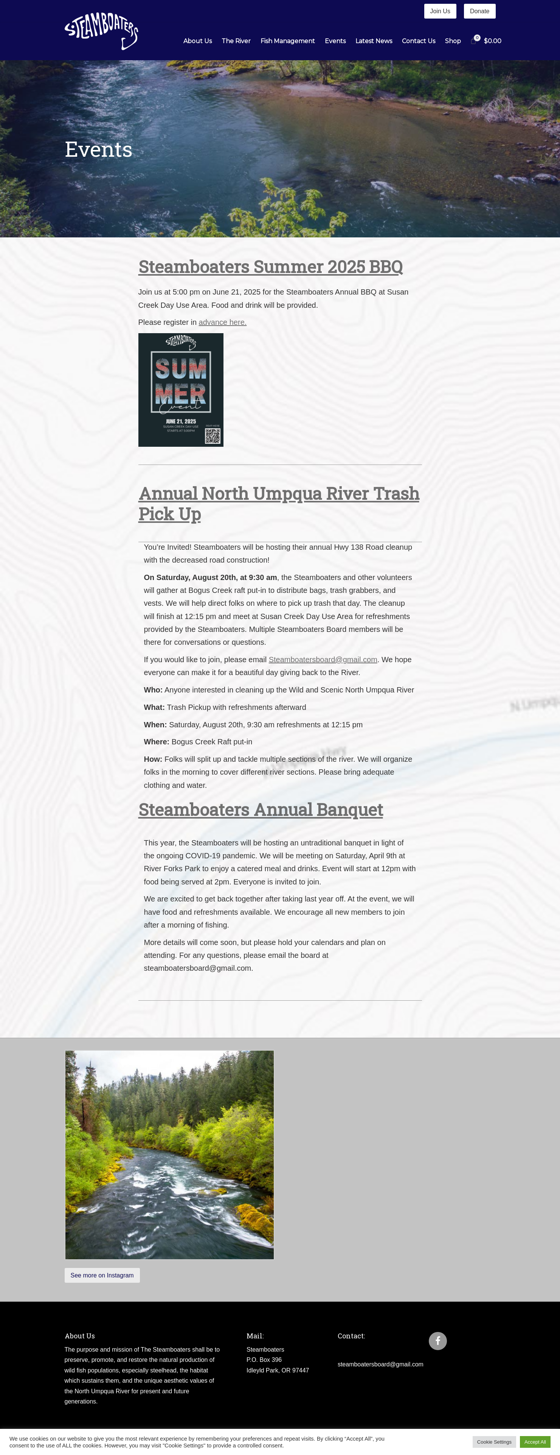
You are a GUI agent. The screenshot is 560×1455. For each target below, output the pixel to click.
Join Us (440, 11)
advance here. (223, 322)
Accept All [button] (535, 1442)
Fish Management (288, 41)
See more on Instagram (102, 1275)
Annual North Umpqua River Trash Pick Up (278, 503)
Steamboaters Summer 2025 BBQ (270, 266)
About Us (197, 41)
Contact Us (418, 41)
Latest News (373, 41)
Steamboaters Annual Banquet (260, 809)
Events (335, 41)
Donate (480, 11)
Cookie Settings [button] (494, 1442)
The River (236, 41)
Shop (453, 41)
